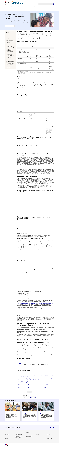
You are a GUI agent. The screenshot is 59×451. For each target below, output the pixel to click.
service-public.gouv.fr (45, 442)
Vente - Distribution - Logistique (23, 280)
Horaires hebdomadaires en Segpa (10, 36)
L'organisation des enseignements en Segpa (10, 34)
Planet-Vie (37, 431)
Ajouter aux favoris (10, 26)
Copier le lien (35, 393)
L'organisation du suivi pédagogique (9, 44)
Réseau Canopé (6, 434)
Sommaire (7, 32)
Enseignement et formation (8, 6)
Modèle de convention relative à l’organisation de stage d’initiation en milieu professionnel (32, 380)
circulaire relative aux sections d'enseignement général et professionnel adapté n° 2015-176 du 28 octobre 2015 (36, 299)
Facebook (51, 424)
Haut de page (52, 419)
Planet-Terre (37, 430)
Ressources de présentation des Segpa (10, 62)
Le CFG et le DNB (9, 57)
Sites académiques (17, 434)
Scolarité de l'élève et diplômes (20, 6)
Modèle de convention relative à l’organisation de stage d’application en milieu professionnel (33, 383)
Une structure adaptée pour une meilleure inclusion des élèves (10, 40)
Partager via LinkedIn (31, 393)
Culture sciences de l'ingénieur (29, 431)
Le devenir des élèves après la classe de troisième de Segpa (9, 59)
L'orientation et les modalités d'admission (10, 42)
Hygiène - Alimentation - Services (23, 274)
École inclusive (9, 409)
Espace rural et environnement (23, 277)
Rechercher (53, 4)
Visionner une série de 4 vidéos (29, 359)
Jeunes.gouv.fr (48, 435)
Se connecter (52, 1)
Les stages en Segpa (9, 38)
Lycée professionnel (44, 409)
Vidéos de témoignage (9, 65)
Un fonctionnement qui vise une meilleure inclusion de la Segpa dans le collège (10, 47)
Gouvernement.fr (49, 431)
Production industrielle (21, 283)
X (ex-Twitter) (53, 424)
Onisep (5, 431)
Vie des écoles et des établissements (33, 6)
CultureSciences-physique (29, 432)
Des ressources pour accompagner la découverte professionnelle (10, 55)
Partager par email (33, 393)
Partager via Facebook (24, 393)
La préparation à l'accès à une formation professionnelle (9, 50)
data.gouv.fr (32, 442)
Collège (24, 409)
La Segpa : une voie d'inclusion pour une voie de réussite (10, 64)
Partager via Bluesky (28, 393)
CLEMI (5, 435)
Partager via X (26, 393)
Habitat (19, 271)
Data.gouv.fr (48, 430)
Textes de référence (8, 67)
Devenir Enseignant (7, 430)
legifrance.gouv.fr (38, 442)
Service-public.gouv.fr (49, 434)
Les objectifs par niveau (10, 51)
